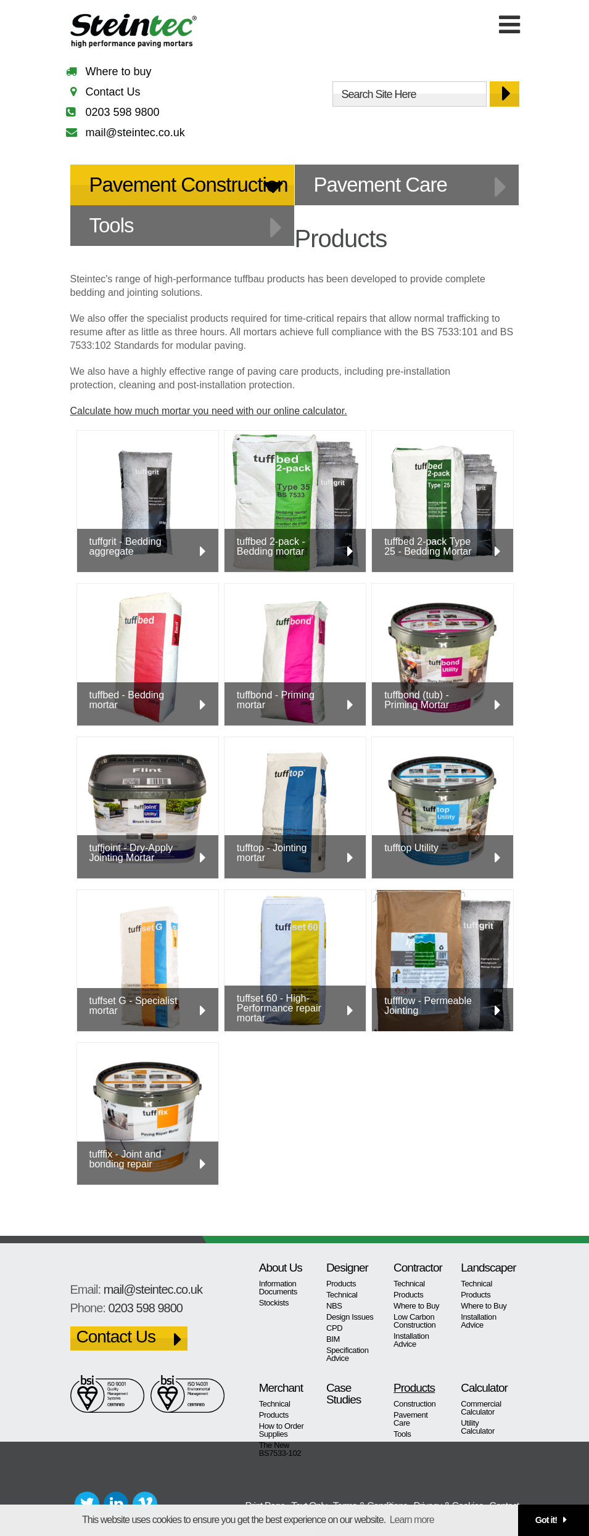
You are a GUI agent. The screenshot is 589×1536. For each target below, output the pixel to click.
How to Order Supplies (281, 1430)
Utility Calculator (478, 1427)
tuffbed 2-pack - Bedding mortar (271, 546)
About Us (280, 1267)
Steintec (133, 33)
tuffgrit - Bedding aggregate (125, 546)
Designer (347, 1267)
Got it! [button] (546, 1520)
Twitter (87, 1504)
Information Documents (278, 1288)
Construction (414, 1404)
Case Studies (343, 1393)
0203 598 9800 (123, 112)
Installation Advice (411, 1340)
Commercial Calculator (481, 1408)
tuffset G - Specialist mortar (133, 1005)
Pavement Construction (188, 184)
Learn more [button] (412, 1519)
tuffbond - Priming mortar (276, 700)
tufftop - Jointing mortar (272, 853)
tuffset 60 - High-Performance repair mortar (279, 1008)
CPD (334, 1328)
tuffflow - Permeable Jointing (428, 1005)
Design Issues (350, 1317)
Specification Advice (347, 1354)
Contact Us (113, 92)
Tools (111, 225)
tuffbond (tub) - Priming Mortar (416, 700)
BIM (333, 1339)
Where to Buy (416, 1306)
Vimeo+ (145, 1504)
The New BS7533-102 (280, 1449)
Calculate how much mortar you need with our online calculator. (208, 411)
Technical (342, 1295)
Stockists (274, 1303)
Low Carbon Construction (414, 1321)
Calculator (484, 1388)
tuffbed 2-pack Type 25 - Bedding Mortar (427, 546)
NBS (334, 1306)
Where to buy (119, 71)
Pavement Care (380, 184)
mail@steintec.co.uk (135, 132)
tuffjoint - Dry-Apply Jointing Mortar (131, 853)
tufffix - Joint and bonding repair (125, 1159)
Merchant (281, 1388)
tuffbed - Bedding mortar (127, 700)
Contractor (417, 1267)
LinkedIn (116, 1504)
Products (341, 1284)
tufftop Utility (411, 848)
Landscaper (485, 1267)
